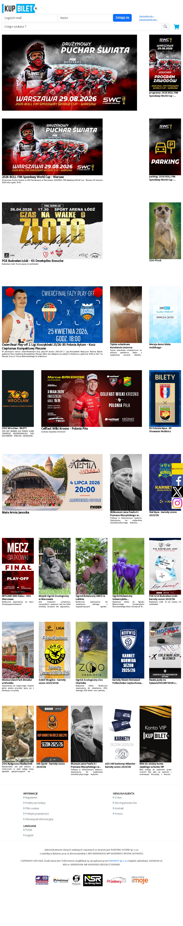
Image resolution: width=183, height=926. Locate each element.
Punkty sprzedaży (35, 803)
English (29, 835)
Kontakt (119, 808)
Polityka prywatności (37, 813)
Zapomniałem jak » (148, 19)
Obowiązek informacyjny (39, 819)
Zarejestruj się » (146, 16)
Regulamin (31, 797)
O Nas (118, 797)
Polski (28, 830)
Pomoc (119, 813)
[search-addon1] (81, 27)
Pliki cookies (32, 808)
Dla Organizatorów (126, 803)
